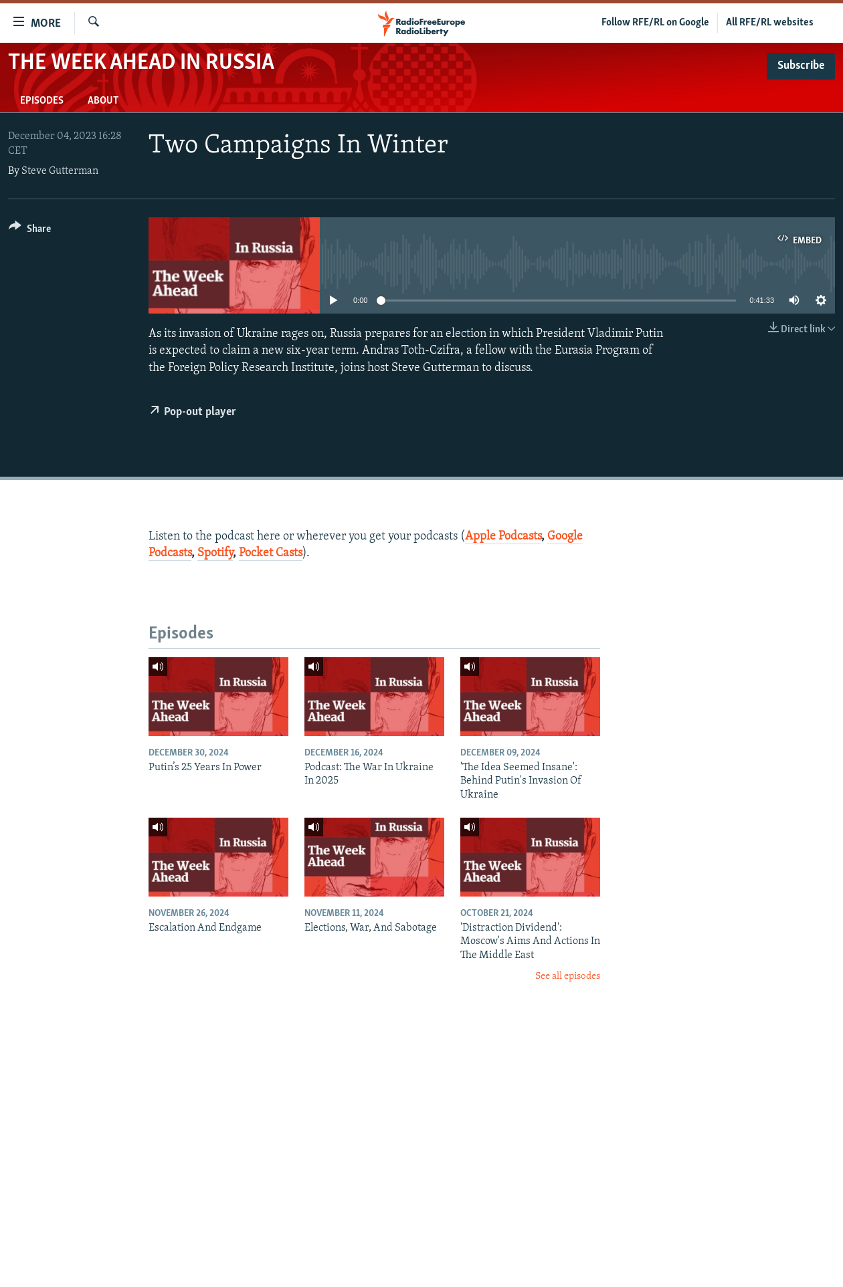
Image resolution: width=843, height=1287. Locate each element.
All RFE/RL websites (770, 22)
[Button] (30, 231)
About (103, 101)
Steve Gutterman (59, 171)
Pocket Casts (270, 553)
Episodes (42, 101)
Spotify (215, 553)
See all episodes (567, 976)
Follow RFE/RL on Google (655, 22)
